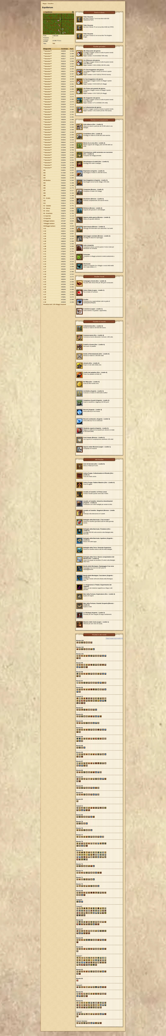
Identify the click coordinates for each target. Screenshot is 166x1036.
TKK (54, 43)
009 (44, 195)
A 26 (44, 292)
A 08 (44, 246)
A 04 (44, 236)
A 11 (44, 254)
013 (44, 203)
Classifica (50, 3)
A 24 (44, 287)
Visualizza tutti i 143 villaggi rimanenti (54, 304)
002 (44, 173)
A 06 (44, 241)
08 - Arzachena (47, 213)
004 (44, 183)
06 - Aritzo (46, 211)
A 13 (44, 259)
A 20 (44, 277)
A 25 (44, 289)
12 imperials (47, 218)
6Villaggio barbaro (48, 221)
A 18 (44, 271)
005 (44, 185)
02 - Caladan (47, 206)
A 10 (44, 251)
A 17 (44, 269)
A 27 (44, 294)
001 (44, 170)
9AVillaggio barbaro (49, 226)
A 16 (44, 266)
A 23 (44, 284)
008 (44, 193)
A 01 (44, 228)
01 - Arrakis (46, 198)
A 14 (44, 261)
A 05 (44, 238)
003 (44, 175)
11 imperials (47, 216)
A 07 (44, 244)
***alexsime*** (47, 51)
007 (44, 190)
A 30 (44, 302)
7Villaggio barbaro (48, 223)
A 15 (44, 264)
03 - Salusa (46, 208)
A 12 (44, 256)
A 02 (44, 231)
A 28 (44, 297)
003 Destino (46, 180)
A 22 (44, 282)
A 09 (44, 249)
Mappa (45, 3)
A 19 (44, 274)
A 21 (44, 279)
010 (44, 200)
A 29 (44, 299)
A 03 (44, 233)
